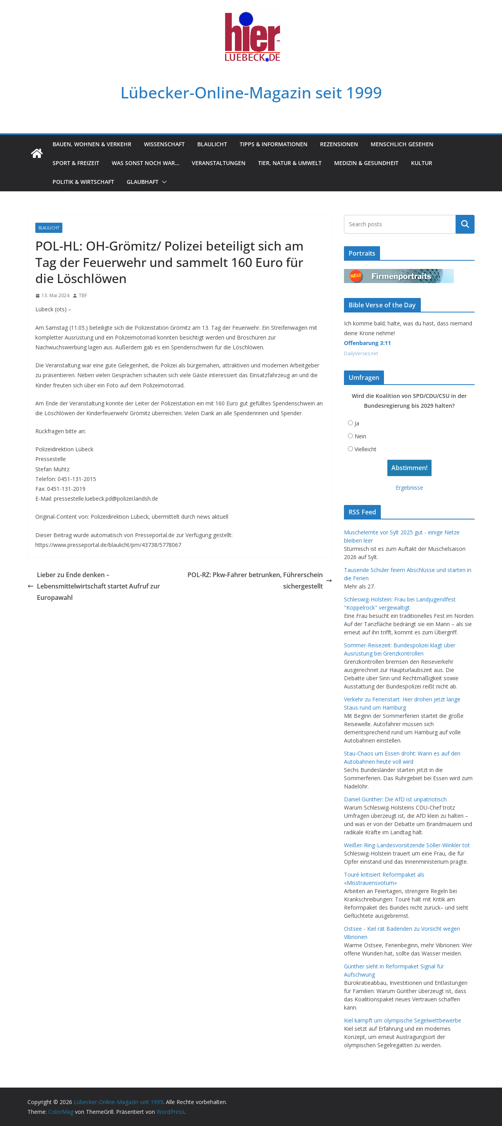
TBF (83, 295)
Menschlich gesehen (402, 144)
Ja (357, 423)
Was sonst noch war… (145, 163)
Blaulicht (212, 144)
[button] (162, 181)
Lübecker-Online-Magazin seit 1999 (251, 92)
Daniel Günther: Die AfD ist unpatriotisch (395, 799)
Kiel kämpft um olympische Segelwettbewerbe (402, 1020)
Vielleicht (365, 449)
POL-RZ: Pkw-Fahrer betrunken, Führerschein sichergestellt (259, 580)
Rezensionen (339, 144)
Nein (360, 436)
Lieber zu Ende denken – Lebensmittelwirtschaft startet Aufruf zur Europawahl (93, 586)
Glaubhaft (142, 181)
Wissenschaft (164, 144)
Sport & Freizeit (76, 163)
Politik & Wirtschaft (83, 181)
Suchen (465, 224)
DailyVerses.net (361, 353)
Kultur (421, 163)
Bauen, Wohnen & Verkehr (92, 144)
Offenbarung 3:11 (367, 343)
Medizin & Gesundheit (366, 163)
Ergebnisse (409, 487)
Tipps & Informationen (273, 144)
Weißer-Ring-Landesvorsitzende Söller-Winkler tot (407, 845)
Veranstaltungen (219, 163)
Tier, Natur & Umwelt (290, 163)
